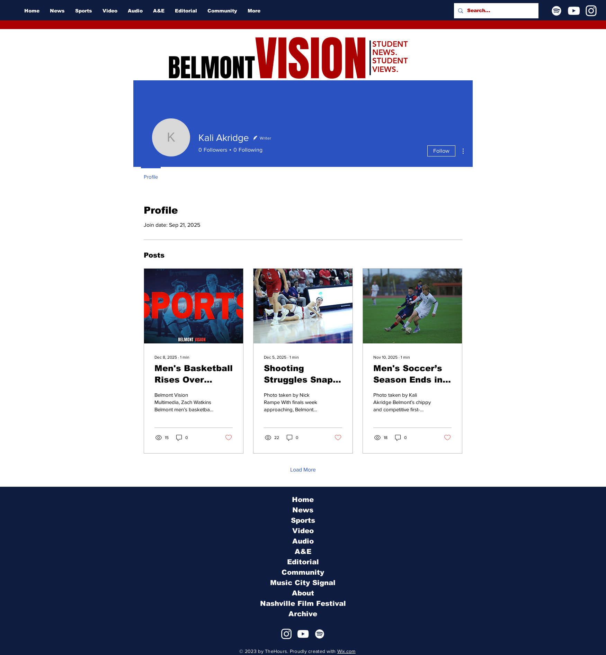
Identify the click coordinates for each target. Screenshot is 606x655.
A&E (303, 551)
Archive (302, 614)
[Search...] (495, 10)
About (303, 593)
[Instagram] (591, 10)
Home (303, 499)
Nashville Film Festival (303, 603)
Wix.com (346, 651)
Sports (303, 520)
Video (303, 531)
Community (303, 572)
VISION (311, 59)
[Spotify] (556, 10)
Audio (303, 541)
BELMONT (211, 68)
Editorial (303, 562)
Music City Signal (303, 582)
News (302, 510)
